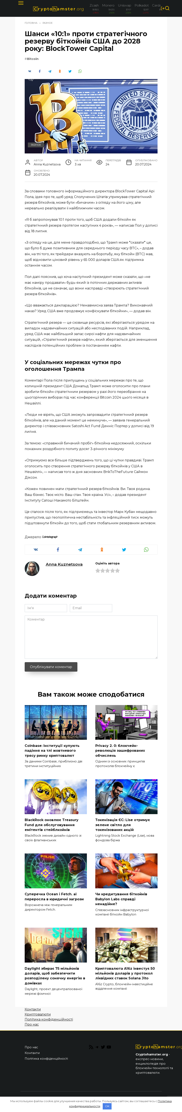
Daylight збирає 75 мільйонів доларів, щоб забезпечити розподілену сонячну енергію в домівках (55, 973)
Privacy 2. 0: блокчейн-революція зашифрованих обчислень (120, 750)
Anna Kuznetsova (64, 564)
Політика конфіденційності (49, 1017)
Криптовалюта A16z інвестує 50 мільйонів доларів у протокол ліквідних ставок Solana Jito (125, 971)
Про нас (32, 1022)
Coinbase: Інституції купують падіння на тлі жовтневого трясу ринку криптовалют (52, 750)
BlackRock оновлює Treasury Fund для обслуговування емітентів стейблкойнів (51, 824)
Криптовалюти (38, 1012)
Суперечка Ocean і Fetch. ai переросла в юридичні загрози (54, 895)
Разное (36, 144)
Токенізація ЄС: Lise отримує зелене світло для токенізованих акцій (122, 824)
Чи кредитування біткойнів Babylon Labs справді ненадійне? (121, 897)
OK (107, 1106)
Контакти (33, 1007)
